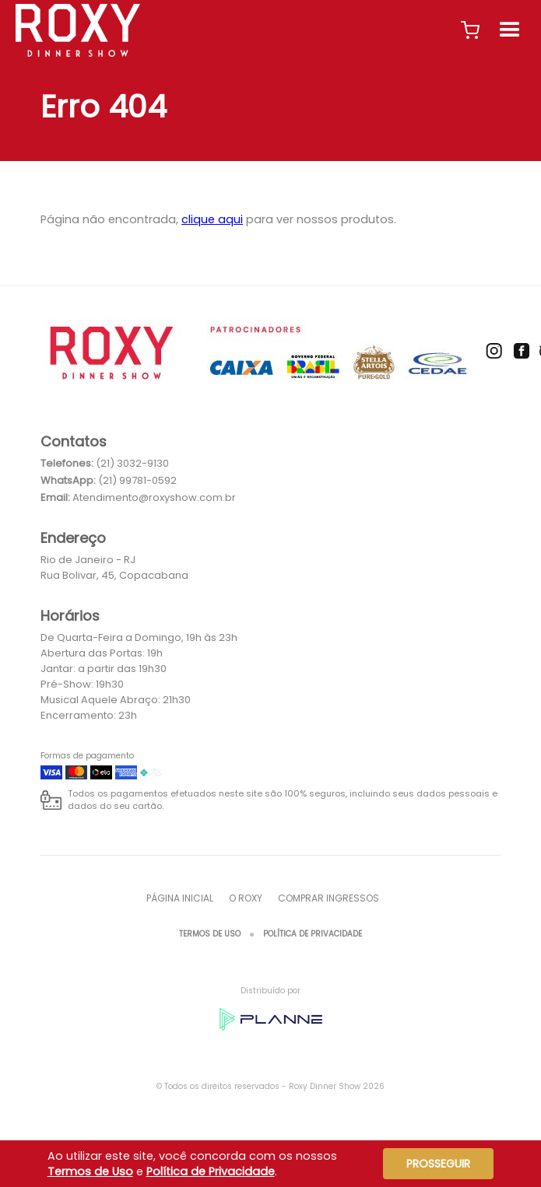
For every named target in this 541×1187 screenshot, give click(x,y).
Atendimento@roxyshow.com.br (154, 497)
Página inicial (179, 898)
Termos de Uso (210, 934)
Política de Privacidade (312, 934)
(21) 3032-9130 (132, 463)
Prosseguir (438, 1163)
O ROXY (245, 898)
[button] (470, 30)
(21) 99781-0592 (137, 480)
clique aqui (212, 219)
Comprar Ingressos (328, 898)
